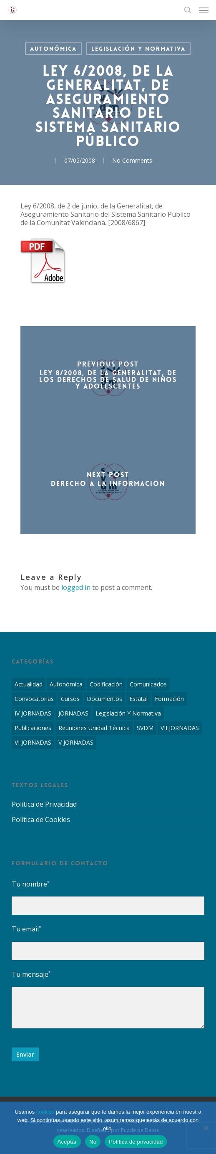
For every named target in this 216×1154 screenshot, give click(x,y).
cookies (45, 1112)
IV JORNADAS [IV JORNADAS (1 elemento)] (33, 713)
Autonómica (53, 48)
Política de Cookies (41, 819)
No (92, 1142)
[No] (205, 1128)
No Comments (132, 160)
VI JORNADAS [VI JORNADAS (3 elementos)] (33, 742)
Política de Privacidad (44, 804)
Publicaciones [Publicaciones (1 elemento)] (33, 728)
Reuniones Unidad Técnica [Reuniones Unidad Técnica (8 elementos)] (94, 728)
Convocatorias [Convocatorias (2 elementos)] (34, 699)
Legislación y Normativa (138, 48)
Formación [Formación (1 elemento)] (169, 699)
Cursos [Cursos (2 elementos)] (70, 699)
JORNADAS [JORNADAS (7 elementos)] (73, 713)
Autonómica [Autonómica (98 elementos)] (66, 684)
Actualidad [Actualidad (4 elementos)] (29, 684)
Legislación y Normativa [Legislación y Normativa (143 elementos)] (128, 713)
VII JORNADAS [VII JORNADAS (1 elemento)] (180, 728)
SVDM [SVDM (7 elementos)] (145, 728)
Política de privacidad (136, 1142)
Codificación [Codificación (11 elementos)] (106, 684)
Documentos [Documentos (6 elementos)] (104, 699)
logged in (75, 587)
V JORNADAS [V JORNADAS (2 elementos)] (75, 742)
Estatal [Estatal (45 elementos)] (138, 699)
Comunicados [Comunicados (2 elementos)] (148, 684)
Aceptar (67, 1142)
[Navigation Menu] (203, 10)
